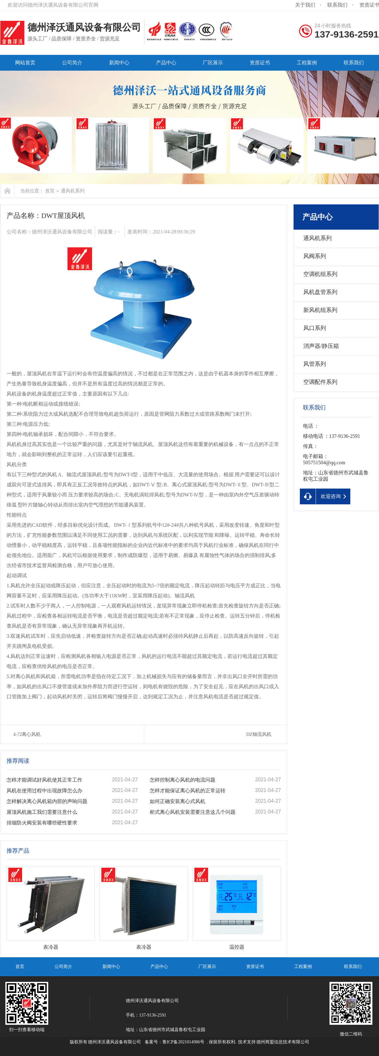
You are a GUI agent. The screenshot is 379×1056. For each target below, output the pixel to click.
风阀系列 (314, 256)
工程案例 (303, 966)
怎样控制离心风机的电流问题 (182, 780)
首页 (50, 190)
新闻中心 (111, 966)
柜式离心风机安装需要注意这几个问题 (193, 812)
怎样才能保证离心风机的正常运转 (187, 790)
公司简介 (63, 966)
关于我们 (305, 5)
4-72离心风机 (27, 734)
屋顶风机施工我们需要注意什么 (42, 812)
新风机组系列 (320, 310)
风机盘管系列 (320, 292)
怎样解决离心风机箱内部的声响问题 (47, 801)
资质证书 (255, 966)
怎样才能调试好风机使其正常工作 (44, 780)
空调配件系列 (320, 382)
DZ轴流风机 (258, 734)
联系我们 (337, 5)
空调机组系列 (320, 274)
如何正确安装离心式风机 (177, 801)
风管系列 (314, 364)
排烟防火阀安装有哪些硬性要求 (42, 822)
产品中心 (317, 217)
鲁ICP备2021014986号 (183, 1042)
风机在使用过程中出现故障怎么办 (44, 790)
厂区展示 (207, 966)
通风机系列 (73, 190)
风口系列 (314, 328)
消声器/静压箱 (321, 346)
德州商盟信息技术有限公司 (282, 1042)
